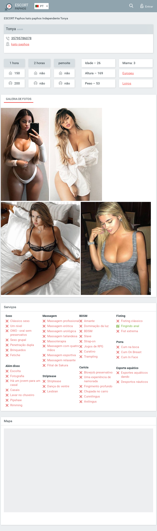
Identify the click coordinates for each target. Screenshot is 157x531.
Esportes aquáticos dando (134, 375)
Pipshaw (16, 400)
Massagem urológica (61, 331)
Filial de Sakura (57, 365)
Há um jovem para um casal (25, 383)
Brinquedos (18, 350)
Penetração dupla (22, 345)
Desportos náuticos (134, 382)
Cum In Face (129, 357)
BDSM (88, 331)
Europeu (128, 73)
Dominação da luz (96, 326)
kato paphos (33, 18)
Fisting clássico (132, 321)
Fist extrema (129, 331)
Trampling (91, 356)
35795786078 (21, 38)
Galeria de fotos (18, 99)
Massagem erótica (60, 326)
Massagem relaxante (61, 360)
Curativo (89, 351)
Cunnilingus (92, 396)
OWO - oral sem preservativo (20, 333)
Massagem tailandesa (62, 336)
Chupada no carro (96, 391)
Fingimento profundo (98, 386)
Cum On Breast (131, 352)
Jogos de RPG (93, 346)
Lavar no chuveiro (22, 395)
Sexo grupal (18, 340)
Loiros (126, 83)
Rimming (16, 405)
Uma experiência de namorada (97, 379)
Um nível (16, 326)
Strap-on (89, 341)
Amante (89, 321)
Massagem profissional (63, 321)
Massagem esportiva (61, 355)
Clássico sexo (20, 321)
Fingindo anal (130, 326)
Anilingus (90, 401)
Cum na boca (130, 347)
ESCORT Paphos (14, 18)
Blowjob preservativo (98, 372)
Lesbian (52, 391)
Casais (15, 390)
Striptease (54, 381)
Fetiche (15, 355)
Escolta (15, 371)
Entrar (146, 6)
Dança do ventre (58, 386)
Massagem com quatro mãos (63, 348)
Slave (87, 336)
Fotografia (17, 376)
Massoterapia (56, 341)
